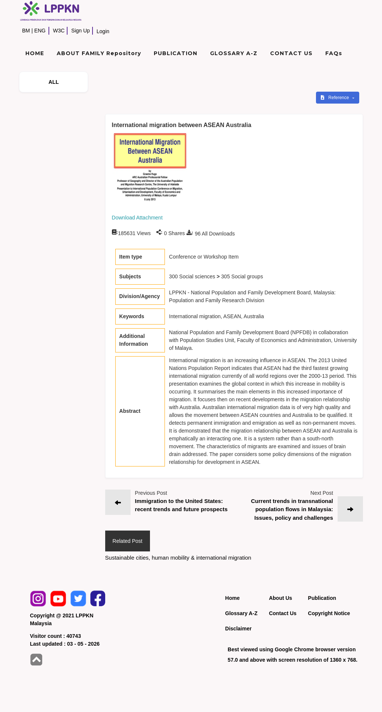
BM (26, 31)
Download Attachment (137, 218)
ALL (53, 82)
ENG (40, 31)
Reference (335, 97)
